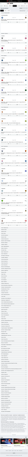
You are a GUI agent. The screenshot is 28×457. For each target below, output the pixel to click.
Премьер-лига (3, 109)
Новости (7, 450)
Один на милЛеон (17, 445)
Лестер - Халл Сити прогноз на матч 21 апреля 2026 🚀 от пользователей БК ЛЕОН (13, 193)
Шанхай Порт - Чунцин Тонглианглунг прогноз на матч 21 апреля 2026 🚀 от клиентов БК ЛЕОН (13, 102)
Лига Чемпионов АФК (4, 15)
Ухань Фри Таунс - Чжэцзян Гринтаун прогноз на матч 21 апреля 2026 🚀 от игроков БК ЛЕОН (13, 92)
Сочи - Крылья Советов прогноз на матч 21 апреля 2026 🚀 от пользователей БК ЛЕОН (13, 132)
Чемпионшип (3, 148)
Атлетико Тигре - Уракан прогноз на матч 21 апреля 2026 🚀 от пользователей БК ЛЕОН (14, 50)
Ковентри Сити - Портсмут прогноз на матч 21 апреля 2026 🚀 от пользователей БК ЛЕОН (11, 173)
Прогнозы (10, 450)
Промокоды (20, 450)
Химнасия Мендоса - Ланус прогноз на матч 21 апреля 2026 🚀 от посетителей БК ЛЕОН (12, 40)
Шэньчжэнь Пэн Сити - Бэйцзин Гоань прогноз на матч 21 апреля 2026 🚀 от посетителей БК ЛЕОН (13, 63)
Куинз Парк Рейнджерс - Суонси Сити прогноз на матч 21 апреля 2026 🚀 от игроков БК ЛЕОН (13, 183)
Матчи (17, 450)
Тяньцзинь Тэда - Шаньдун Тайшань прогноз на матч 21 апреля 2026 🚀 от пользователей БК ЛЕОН (13, 72)
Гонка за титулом (4, 445)
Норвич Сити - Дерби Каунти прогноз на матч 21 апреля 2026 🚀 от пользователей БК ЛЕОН (12, 203)
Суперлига (2, 45)
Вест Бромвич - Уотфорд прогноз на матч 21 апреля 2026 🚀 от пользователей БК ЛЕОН (14, 153)
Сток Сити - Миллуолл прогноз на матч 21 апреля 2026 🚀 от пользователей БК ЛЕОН (14, 163)
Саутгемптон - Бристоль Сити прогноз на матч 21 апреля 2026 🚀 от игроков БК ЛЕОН (13, 223)
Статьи (15, 450)
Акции (13, 450)
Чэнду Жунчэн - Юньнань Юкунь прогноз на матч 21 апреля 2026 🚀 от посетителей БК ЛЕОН (12, 82)
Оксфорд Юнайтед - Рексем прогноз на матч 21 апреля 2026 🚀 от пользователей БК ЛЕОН (12, 213)
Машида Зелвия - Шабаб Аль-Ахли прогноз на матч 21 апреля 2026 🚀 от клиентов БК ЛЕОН (13, 20)
